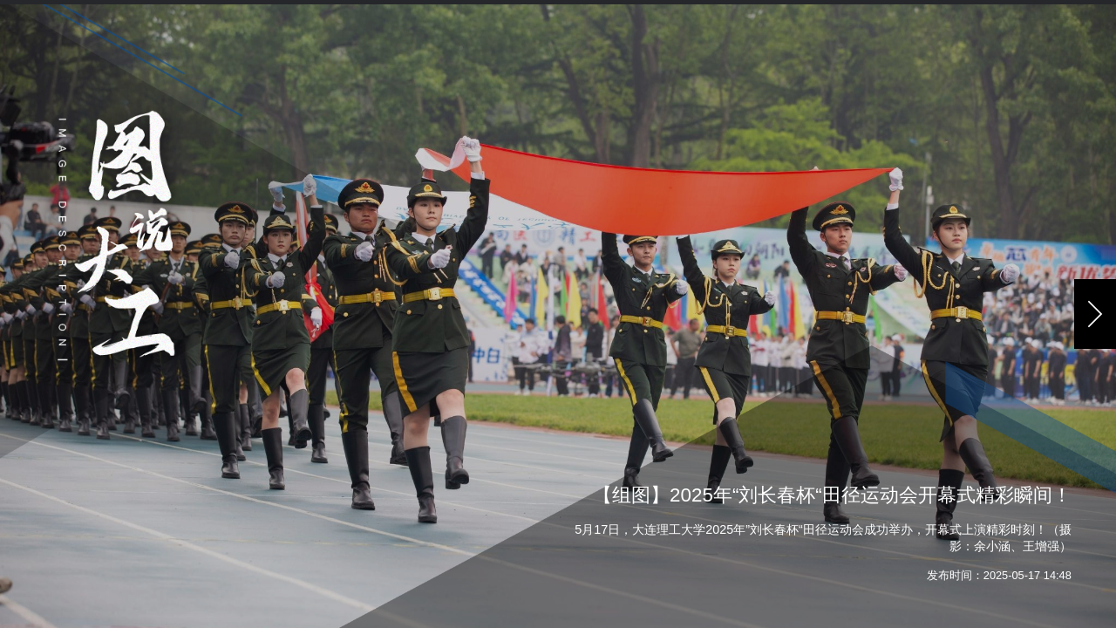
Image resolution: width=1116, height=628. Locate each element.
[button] (1095, 314)
